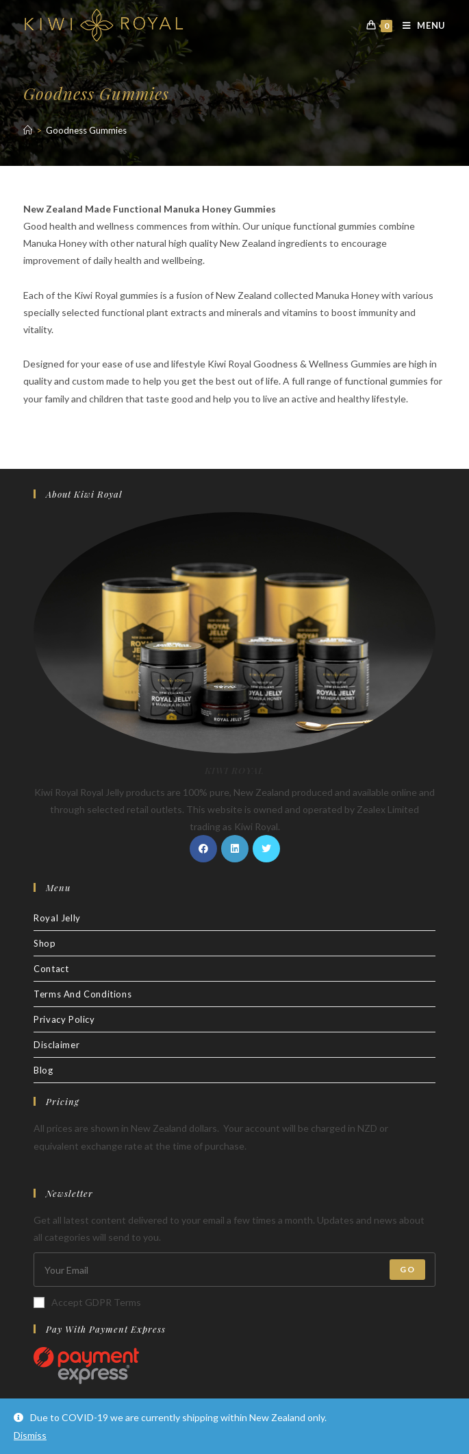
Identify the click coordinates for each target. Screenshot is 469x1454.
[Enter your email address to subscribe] (234, 1269)
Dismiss (30, 1435)
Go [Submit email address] (407, 1269)
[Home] (27, 130)
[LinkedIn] (235, 848)
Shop (44, 943)
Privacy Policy (64, 1019)
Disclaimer (56, 1044)
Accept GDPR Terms (87, 1302)
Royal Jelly (57, 917)
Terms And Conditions (82, 994)
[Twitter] (266, 848)
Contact (51, 968)
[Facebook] (203, 848)
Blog (43, 1070)
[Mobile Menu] (419, 25)
